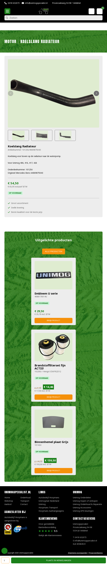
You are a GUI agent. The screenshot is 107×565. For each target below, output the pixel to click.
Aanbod (7, 504)
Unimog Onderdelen (82, 497)
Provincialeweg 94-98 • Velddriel (66, 3)
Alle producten (53, 251)
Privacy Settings (4, 551)
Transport (24, 501)
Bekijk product (53, 320)
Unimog (42, 504)
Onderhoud (25, 497)
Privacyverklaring (96, 553)
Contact (24, 504)
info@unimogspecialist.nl (36, 3)
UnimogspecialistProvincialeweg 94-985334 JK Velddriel (82, 527)
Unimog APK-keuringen (83, 511)
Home (7, 497)
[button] (10, 93)
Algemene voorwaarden (77, 553)
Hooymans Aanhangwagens (51, 511)
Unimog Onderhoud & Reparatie (87, 504)
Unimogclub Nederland (49, 501)
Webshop (8, 501)
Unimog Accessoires (82, 507)
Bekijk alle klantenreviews (50, 535)
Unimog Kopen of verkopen (85, 501)
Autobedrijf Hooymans (49, 497)
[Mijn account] (91, 11)
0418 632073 (14, 3)
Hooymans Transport (48, 507)
